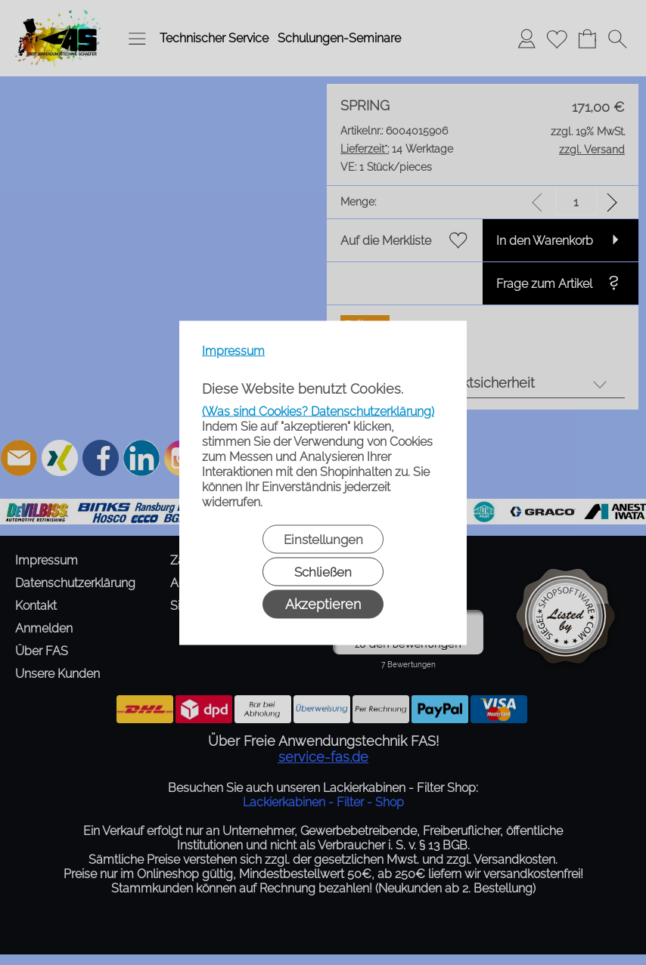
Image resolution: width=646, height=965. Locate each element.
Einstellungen (323, 538)
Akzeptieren (323, 603)
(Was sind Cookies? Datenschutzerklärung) (318, 411)
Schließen (323, 571)
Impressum (233, 350)
